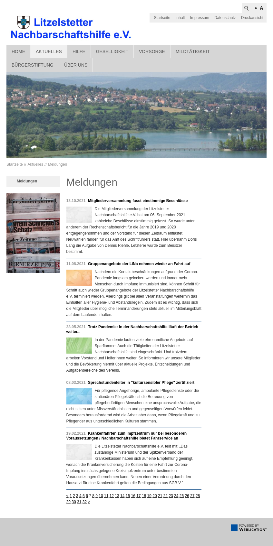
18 (144, 496)
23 (171, 496)
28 (198, 496)
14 (122, 496)
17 (138, 496)
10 (101, 496)
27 (192, 496)
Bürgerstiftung (33, 65)
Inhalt (180, 17)
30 (74, 502)
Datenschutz (225, 17)
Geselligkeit (112, 51)
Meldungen (57, 164)
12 (112, 496)
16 (133, 496)
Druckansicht (252, 17)
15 (128, 496)
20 (154, 496)
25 (182, 496)
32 (85, 502)
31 (79, 502)
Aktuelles (49, 51)
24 (176, 496)
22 (165, 496)
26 (187, 496)
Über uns (75, 65)
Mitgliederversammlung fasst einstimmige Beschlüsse (138, 201)
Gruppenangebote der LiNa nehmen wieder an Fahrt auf (139, 264)
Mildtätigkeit (193, 51)
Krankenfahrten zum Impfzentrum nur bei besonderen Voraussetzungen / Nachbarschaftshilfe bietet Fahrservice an (126, 435)
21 (160, 496)
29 (68, 502)
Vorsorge (152, 51)
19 (149, 496)
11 (106, 496)
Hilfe (79, 51)
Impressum (199, 17)
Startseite (162, 17)
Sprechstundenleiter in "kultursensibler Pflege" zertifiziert (141, 382)
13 (117, 496)
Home (18, 51)
